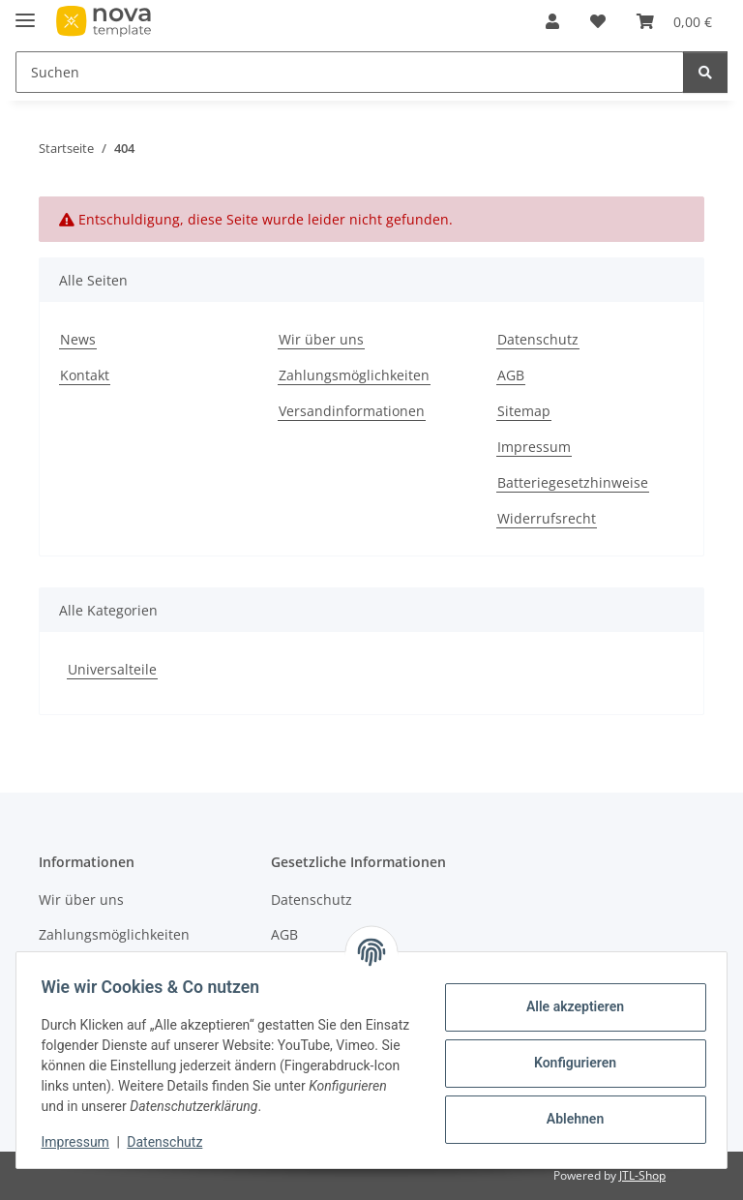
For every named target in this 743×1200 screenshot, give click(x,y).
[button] (552, 21)
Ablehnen (568, 1118)
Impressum (81, 1142)
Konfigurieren (568, 1062)
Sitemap (523, 411)
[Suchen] (349, 72)
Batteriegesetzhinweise (572, 482)
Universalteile (112, 669)
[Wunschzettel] (598, 21)
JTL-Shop (642, 1175)
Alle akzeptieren (568, 1006)
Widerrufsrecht (546, 518)
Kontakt (84, 375)
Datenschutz (171, 1142)
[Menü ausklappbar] (25, 12)
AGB (510, 375)
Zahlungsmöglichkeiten (354, 375)
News (78, 339)
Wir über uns (321, 339)
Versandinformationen (352, 411)
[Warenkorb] (674, 21)
